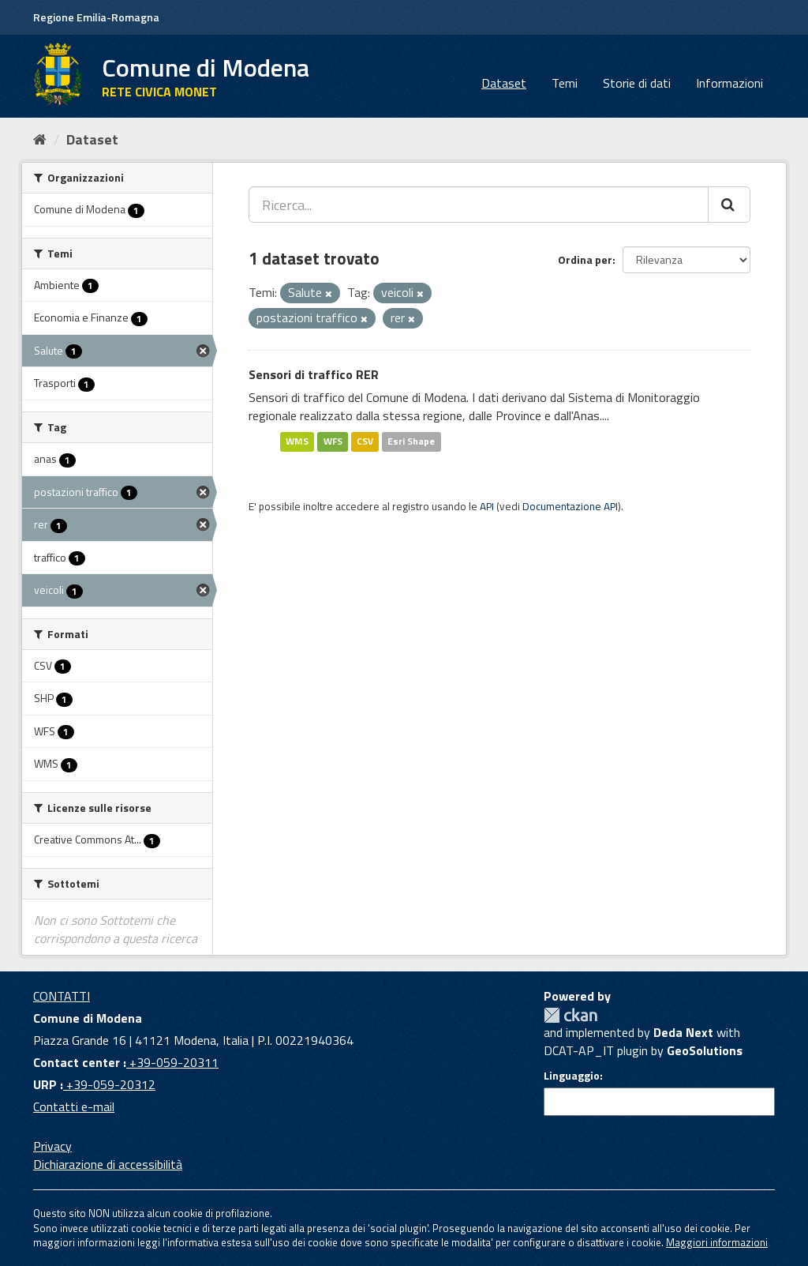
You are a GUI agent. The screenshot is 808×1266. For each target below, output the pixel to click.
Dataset (503, 82)
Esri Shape (411, 441)
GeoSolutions (705, 1050)
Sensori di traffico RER (314, 374)
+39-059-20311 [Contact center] (172, 1062)
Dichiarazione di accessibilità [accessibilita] (107, 1164)
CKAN (570, 1015)
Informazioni (729, 82)
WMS (297, 441)
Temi (565, 82)
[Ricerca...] (479, 204)
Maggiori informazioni (717, 1242)
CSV (365, 441)
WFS (333, 441)
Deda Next (683, 1032)
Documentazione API (570, 506)
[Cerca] (729, 204)
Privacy (52, 1145)
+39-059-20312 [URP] (109, 1084)
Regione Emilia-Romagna (96, 17)
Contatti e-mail (73, 1106)
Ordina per (585, 259)
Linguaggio (572, 1076)
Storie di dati (637, 82)
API (487, 506)
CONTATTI (61, 995)
